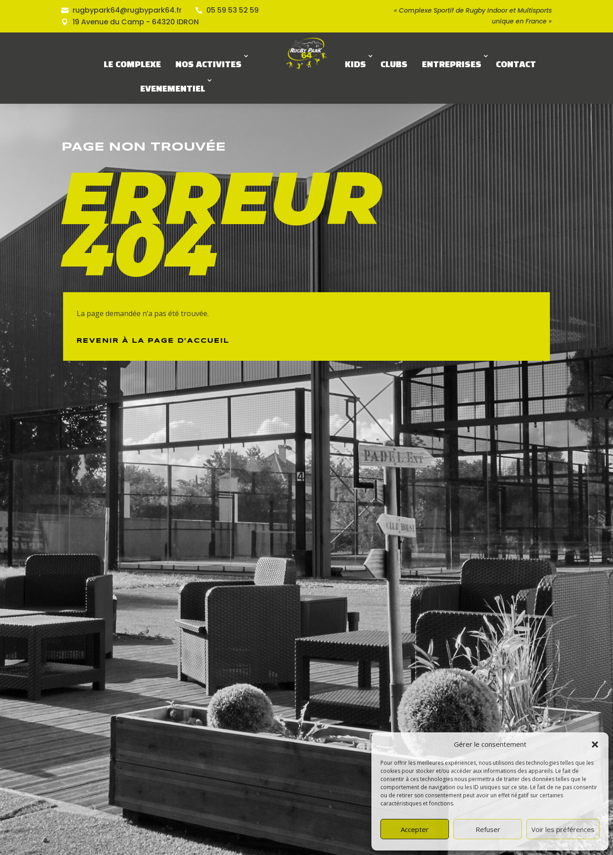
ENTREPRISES (451, 65)
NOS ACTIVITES (208, 65)
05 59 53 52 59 (232, 10)
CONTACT (516, 65)
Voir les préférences (563, 829)
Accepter (415, 829)
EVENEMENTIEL (172, 89)
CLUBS (393, 65)
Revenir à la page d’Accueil (153, 341)
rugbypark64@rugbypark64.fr (127, 10)
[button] (594, 744)
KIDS (355, 65)
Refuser (488, 829)
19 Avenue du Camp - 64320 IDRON (136, 22)
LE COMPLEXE (132, 65)
